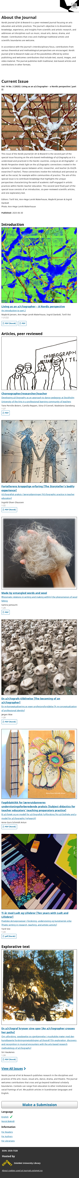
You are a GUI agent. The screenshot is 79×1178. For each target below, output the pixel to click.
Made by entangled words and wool (39, 596)
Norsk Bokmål (8, 1121)
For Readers (7, 1132)
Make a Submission (39, 1104)
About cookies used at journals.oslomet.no (22, 1170)
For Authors (7, 1136)
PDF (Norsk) (10, 323)
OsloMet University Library (27, 1163)
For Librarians (8, 1140)
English (5, 1116)
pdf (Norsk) (10, 936)
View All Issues (12, 1069)
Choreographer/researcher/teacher (37, 397)
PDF (23, 323)
